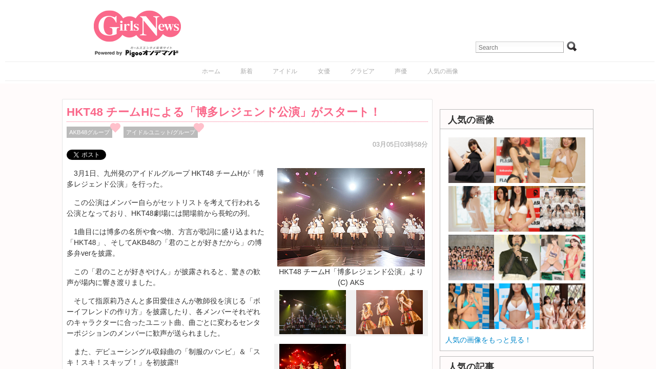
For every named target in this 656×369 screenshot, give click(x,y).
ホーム (211, 71)
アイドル (285, 71)
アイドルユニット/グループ (160, 132)
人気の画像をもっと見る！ (488, 340)
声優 (401, 71)
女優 (324, 71)
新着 (246, 71)
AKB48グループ (89, 132)
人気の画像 (442, 71)
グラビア (362, 71)
